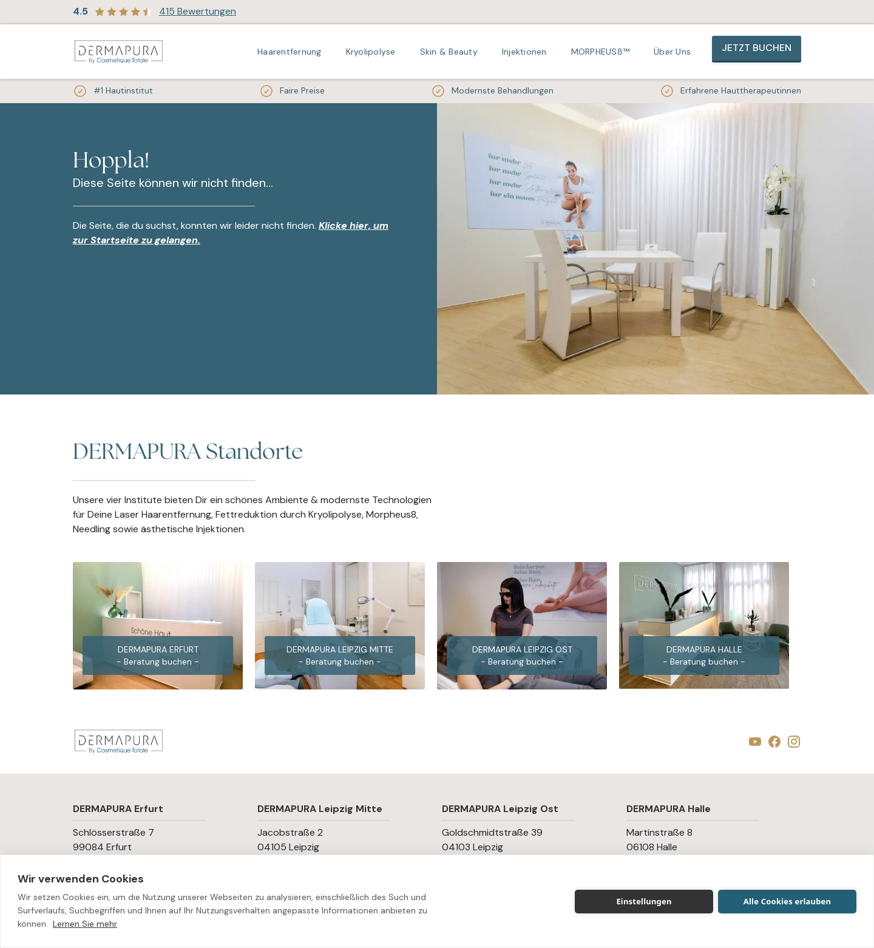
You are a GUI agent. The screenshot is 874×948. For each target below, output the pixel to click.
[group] (158, 625)
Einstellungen (643, 901)
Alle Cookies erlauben (787, 901)
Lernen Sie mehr (85, 923)
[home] (118, 52)
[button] (292, 51)
